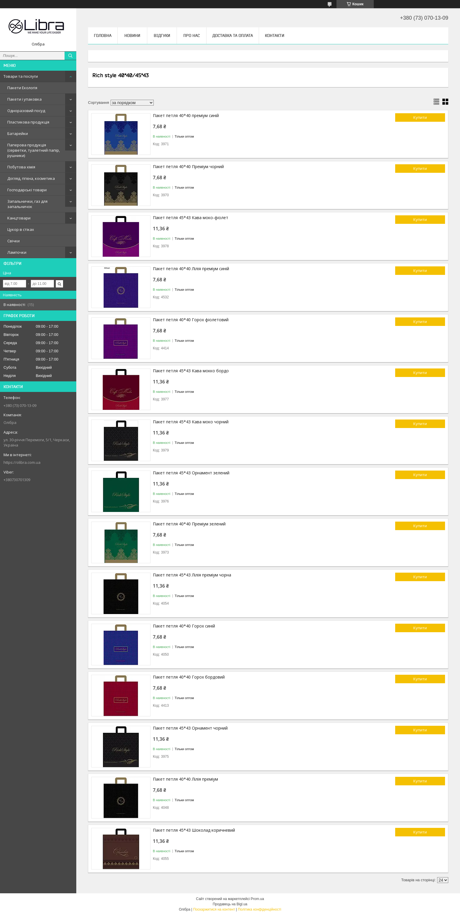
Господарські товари (27, 189)
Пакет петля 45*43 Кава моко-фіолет (190, 217)
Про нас (191, 35)
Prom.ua (257, 899)
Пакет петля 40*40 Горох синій (184, 626)
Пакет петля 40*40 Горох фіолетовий (191, 319)
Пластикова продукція (28, 122)
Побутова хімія (21, 167)
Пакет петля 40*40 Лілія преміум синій (191, 268)
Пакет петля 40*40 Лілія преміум (185, 779)
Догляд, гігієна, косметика (31, 178)
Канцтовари (19, 218)
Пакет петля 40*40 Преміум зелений (189, 524)
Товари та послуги (21, 76)
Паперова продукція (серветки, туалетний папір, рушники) (33, 150)
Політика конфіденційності (259, 909)
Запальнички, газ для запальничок (27, 204)
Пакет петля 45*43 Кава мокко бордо (191, 370)
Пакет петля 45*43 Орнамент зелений (191, 473)
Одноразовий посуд (26, 110)
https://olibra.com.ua (22, 462)
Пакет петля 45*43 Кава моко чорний (191, 421)
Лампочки (16, 252)
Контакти (274, 35)
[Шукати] (70, 55)
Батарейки (17, 133)
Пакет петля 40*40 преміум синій (186, 115)
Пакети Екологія (22, 87)
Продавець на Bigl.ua (230, 904)
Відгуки (162, 35)
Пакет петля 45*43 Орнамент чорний (190, 728)
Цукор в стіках (20, 229)
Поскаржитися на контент (214, 909)
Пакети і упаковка (24, 99)
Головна (102, 35)
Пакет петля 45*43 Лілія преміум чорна (192, 575)
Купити (420, 117)
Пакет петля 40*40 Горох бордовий (189, 677)
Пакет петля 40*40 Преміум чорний (188, 166)
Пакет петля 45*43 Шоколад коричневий (194, 830)
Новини (132, 35)
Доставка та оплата (232, 35)
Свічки (13, 240)
